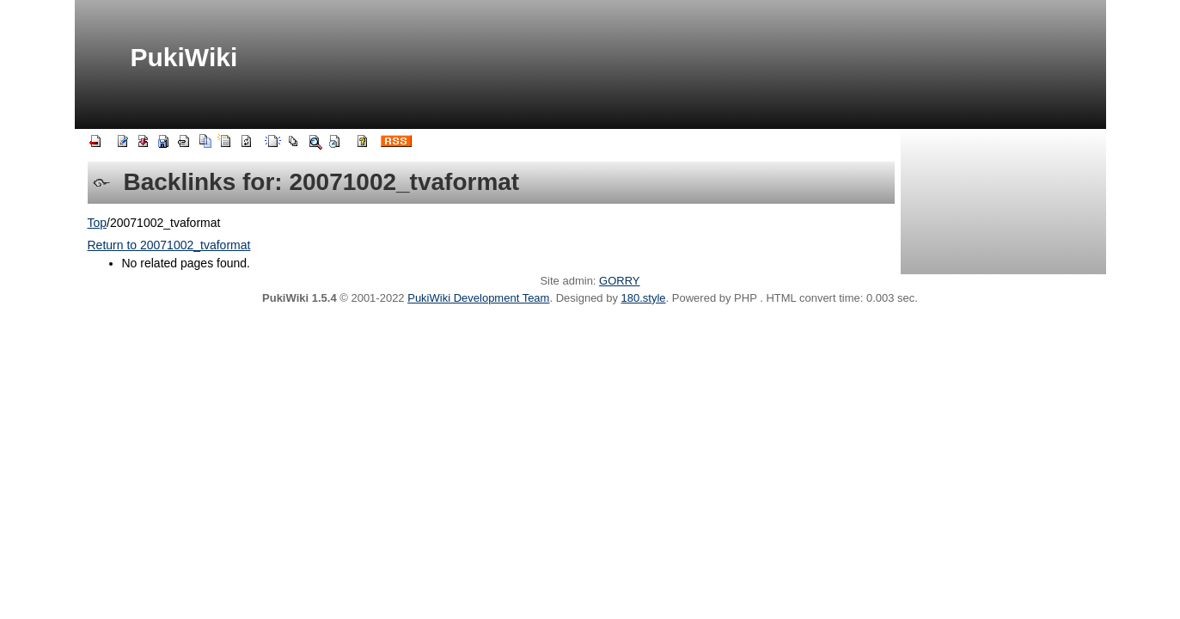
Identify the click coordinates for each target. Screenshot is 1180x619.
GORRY (619, 280)
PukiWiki (184, 57)
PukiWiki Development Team (478, 297)
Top (97, 223)
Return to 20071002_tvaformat (169, 245)
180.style (643, 297)
